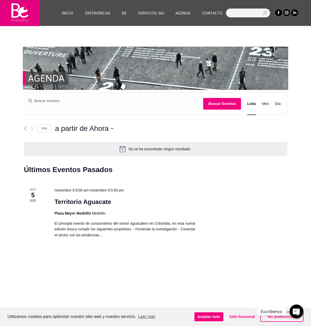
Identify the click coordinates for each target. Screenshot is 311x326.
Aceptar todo (208, 317)
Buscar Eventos (222, 104)
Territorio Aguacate (82, 201)
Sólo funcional (242, 317)
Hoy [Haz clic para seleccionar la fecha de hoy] (44, 128)
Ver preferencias (281, 317)
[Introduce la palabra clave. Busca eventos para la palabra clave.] (113, 101)
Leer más (147, 316)
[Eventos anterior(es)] (25, 128)
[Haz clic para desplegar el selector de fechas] (84, 128)
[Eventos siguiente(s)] (32, 128)
